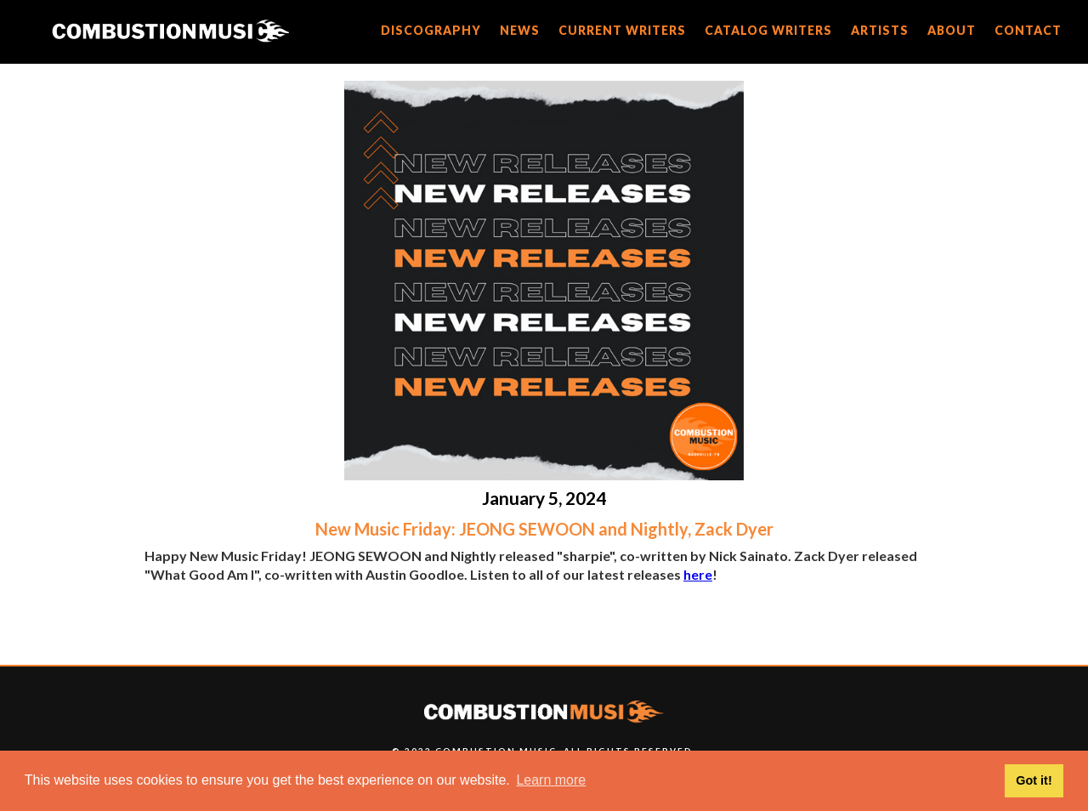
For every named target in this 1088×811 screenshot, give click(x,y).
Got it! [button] (1033, 780)
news (520, 30)
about (951, 30)
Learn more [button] (551, 780)
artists (880, 30)
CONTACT (1028, 30)
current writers (622, 30)
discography (431, 30)
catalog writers (768, 30)
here (697, 574)
